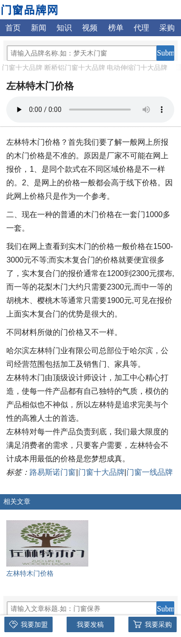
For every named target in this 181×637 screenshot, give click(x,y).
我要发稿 (90, 624)
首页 (13, 28)
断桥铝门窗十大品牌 (74, 67)
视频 (89, 28)
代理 (141, 28)
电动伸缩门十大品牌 (137, 67)
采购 (167, 28)
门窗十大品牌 (22, 67)
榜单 (116, 28)
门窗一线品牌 (149, 472)
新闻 (38, 28)
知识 (64, 28)
